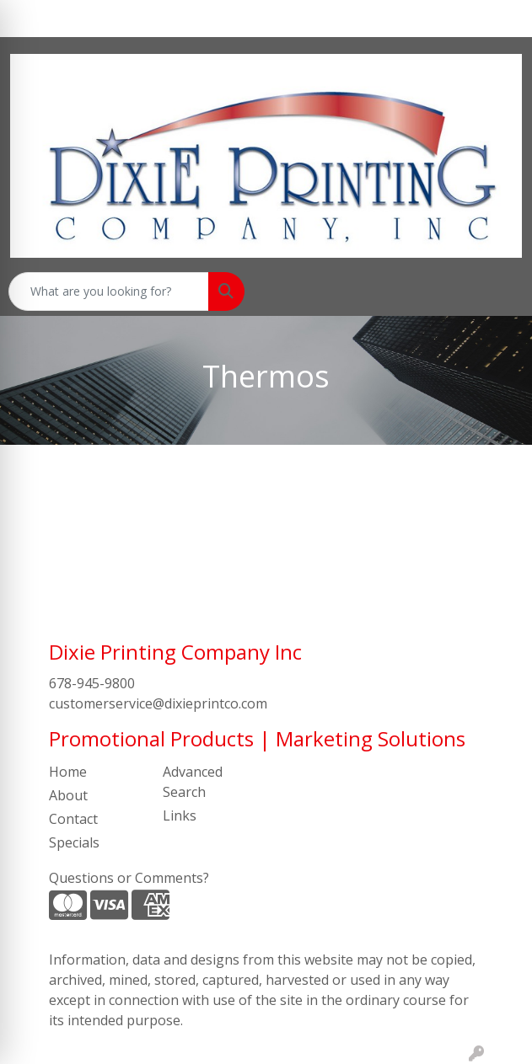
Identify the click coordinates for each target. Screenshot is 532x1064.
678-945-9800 (92, 683)
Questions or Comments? (129, 878)
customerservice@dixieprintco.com (158, 703)
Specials (74, 842)
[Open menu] (498, 291)
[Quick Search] (108, 291)
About (68, 795)
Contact (73, 819)
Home (68, 771)
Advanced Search (193, 781)
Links (179, 815)
